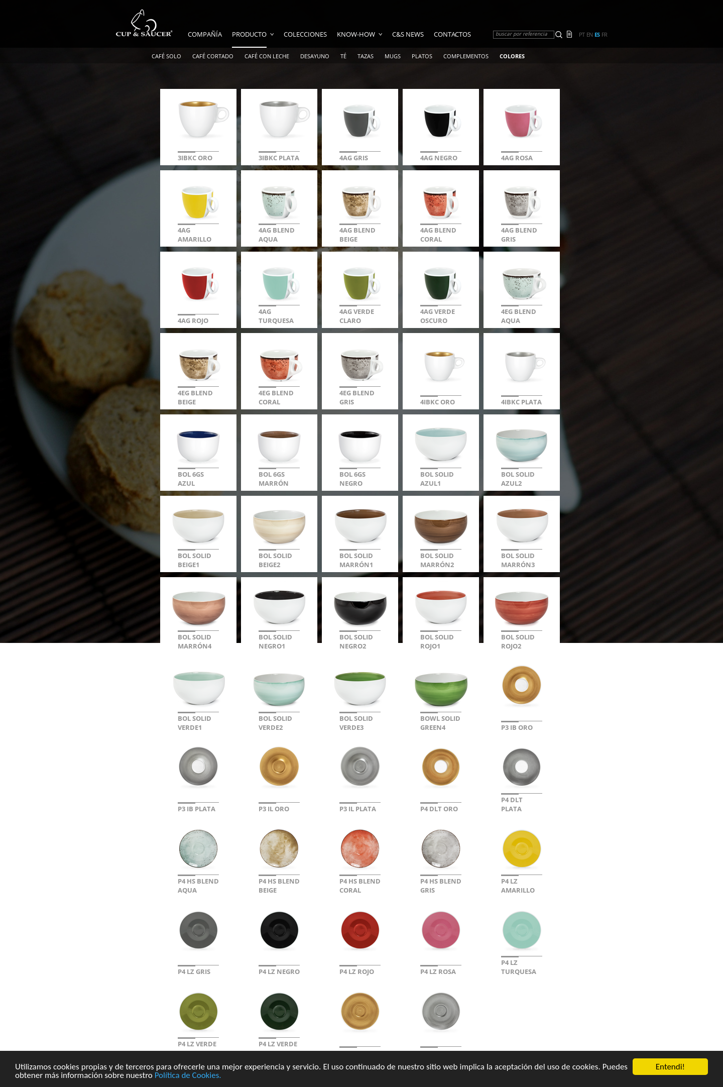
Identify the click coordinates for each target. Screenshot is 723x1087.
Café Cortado (212, 56)
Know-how (356, 34)
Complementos (466, 56)
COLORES (512, 56)
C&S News (408, 34)
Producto (249, 34)
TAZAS (365, 56)
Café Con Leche (267, 56)
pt (581, 34)
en (589, 34)
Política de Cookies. (188, 1076)
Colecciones (305, 34)
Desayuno (314, 56)
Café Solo (166, 56)
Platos (422, 56)
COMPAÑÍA (205, 34)
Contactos (452, 34)
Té (343, 56)
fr (604, 34)
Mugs (393, 56)
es (596, 34)
